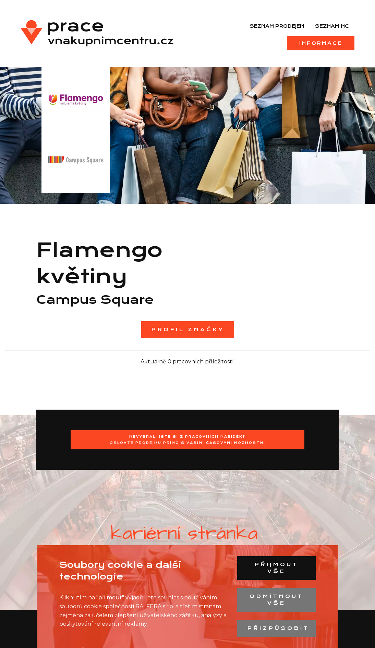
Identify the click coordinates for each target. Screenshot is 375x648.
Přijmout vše (276, 567)
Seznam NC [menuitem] (332, 26)
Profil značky (187, 329)
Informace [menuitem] (320, 43)
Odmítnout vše (276, 599)
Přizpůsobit (278, 628)
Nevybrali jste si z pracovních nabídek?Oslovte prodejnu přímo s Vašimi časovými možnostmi (187, 440)
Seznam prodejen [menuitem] (277, 26)
